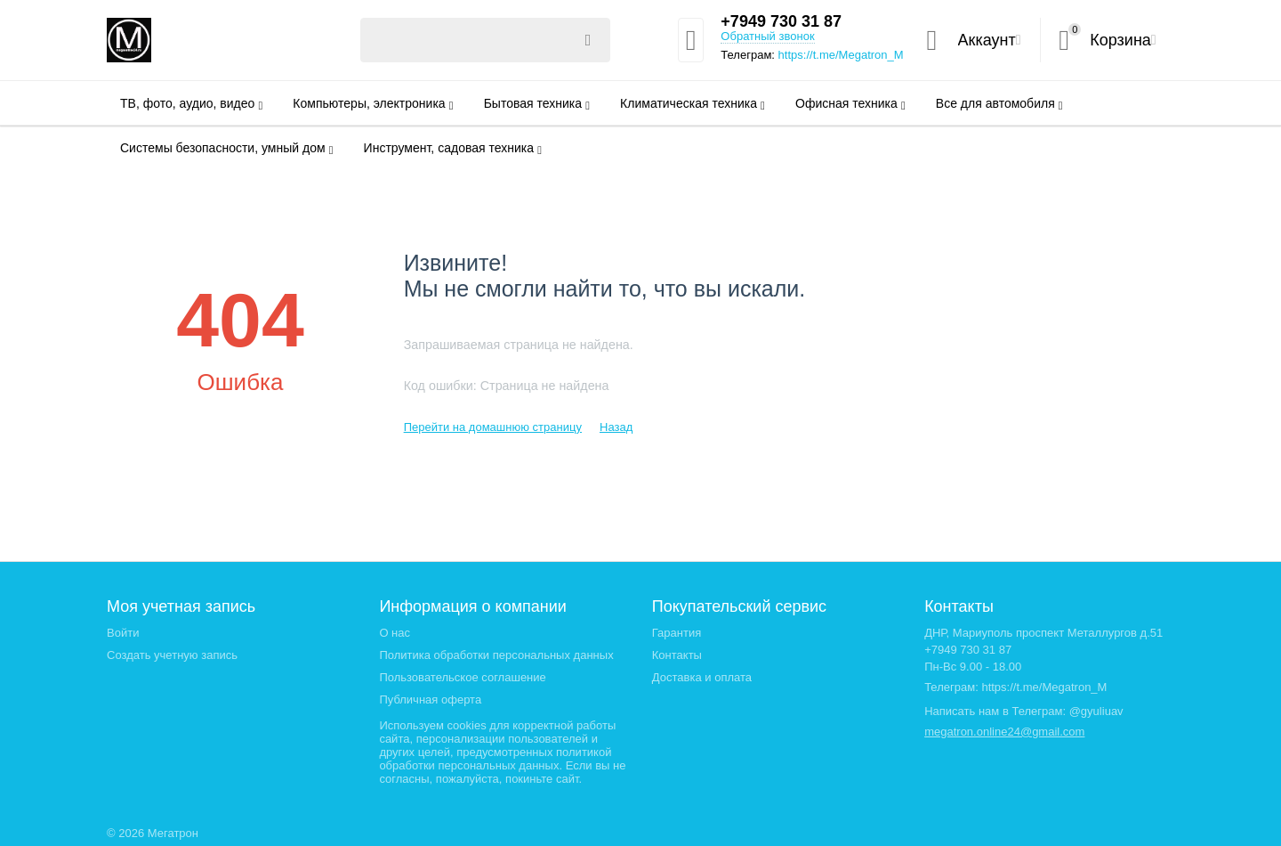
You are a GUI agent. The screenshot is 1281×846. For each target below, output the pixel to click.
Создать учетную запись (172, 655)
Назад (616, 427)
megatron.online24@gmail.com (1004, 731)
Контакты (677, 655)
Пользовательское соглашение (462, 677)
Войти (123, 632)
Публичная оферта (430, 699)
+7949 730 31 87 (781, 21)
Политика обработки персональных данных (496, 655)
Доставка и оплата (702, 677)
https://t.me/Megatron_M (841, 54)
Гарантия (677, 632)
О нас (394, 632)
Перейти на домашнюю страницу (493, 427)
